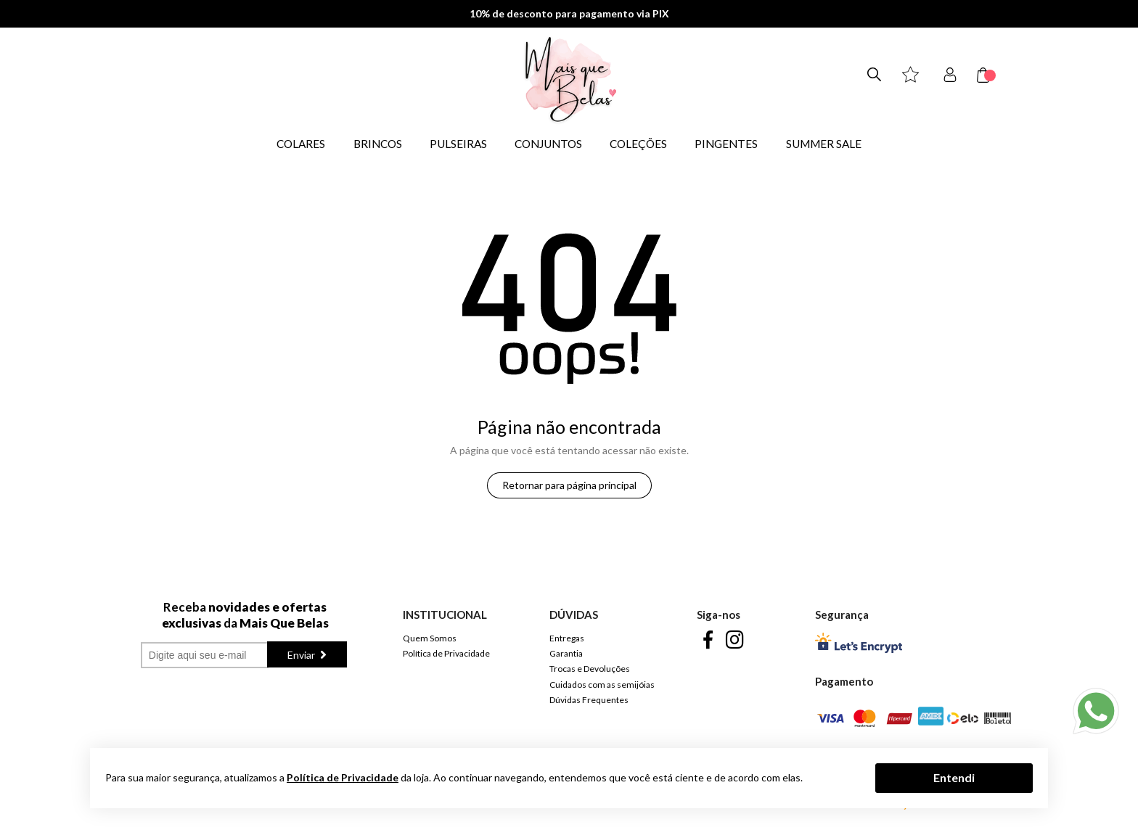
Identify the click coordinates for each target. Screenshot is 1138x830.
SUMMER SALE (823, 143)
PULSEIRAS (458, 143)
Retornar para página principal (569, 485)
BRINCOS (377, 143)
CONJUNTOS (548, 143)
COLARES (301, 143)
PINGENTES (726, 143)
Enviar (302, 655)
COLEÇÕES (638, 143)
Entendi (954, 777)
